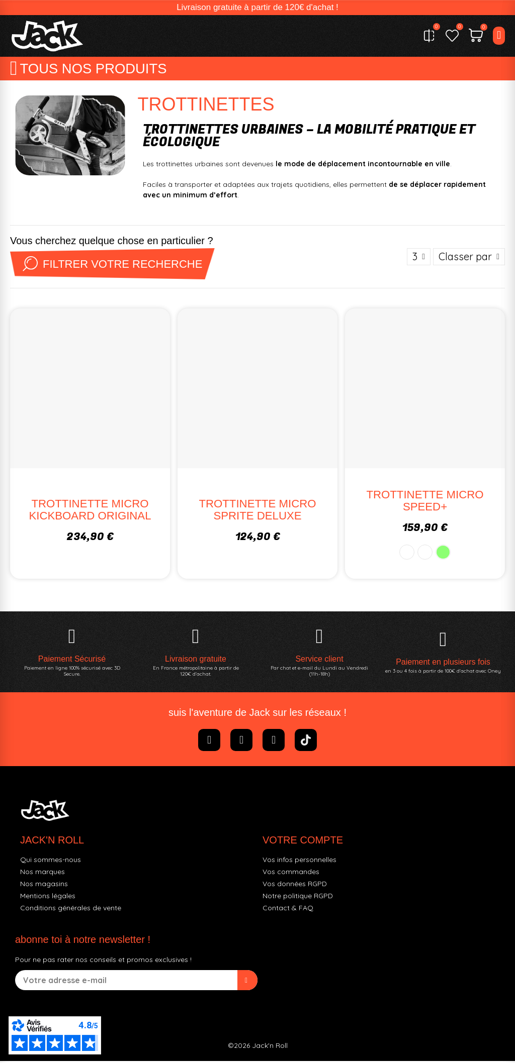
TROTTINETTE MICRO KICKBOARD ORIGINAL (90, 511)
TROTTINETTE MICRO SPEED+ (425, 502)
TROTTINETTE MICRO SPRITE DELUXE (257, 511)
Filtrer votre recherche (114, 265)
